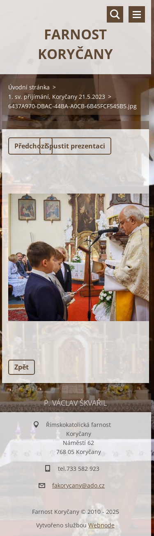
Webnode (101, 525)
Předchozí (30, 146)
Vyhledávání (115, 14)
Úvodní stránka (29, 87)
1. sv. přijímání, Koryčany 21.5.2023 (56, 96)
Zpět (21, 367)
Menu (137, 14)
